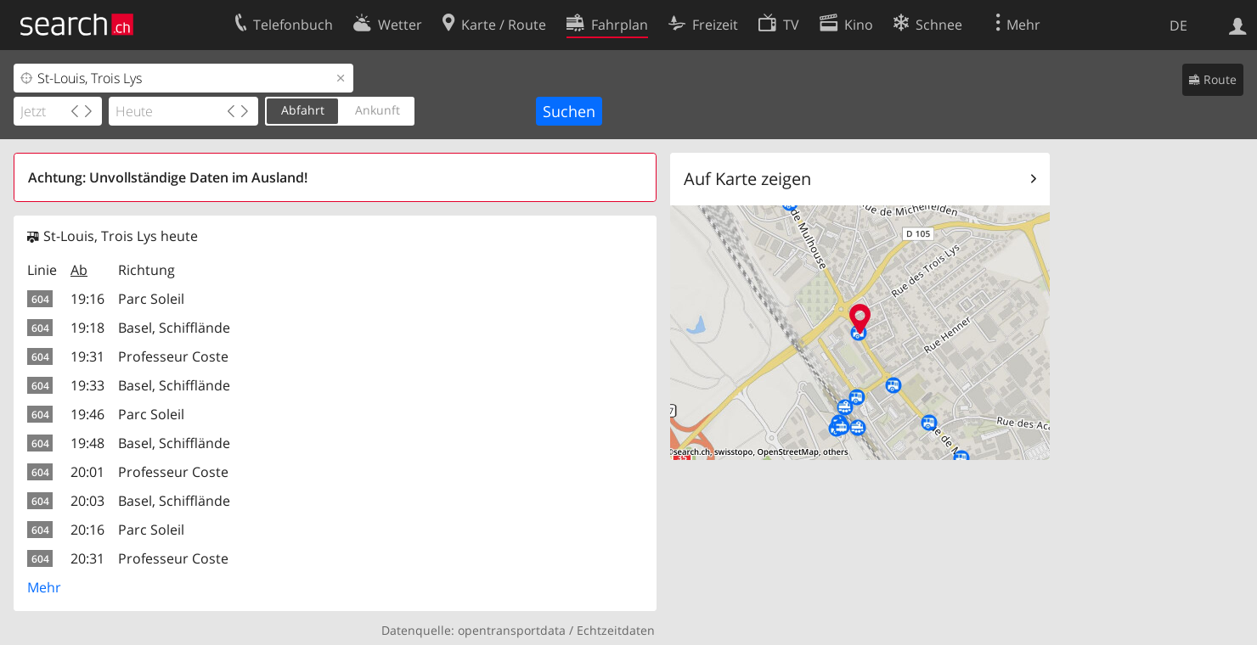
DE (1178, 25)
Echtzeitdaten (616, 630)
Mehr (44, 587)
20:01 (87, 472)
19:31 (87, 356)
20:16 (87, 529)
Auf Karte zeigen (747, 178)
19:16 (87, 298)
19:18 (87, 327)
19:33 (87, 385)
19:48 (87, 443)
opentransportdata (512, 630)
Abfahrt (302, 110)
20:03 (87, 500)
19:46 (87, 414)
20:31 (87, 558)
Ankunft (377, 110)
